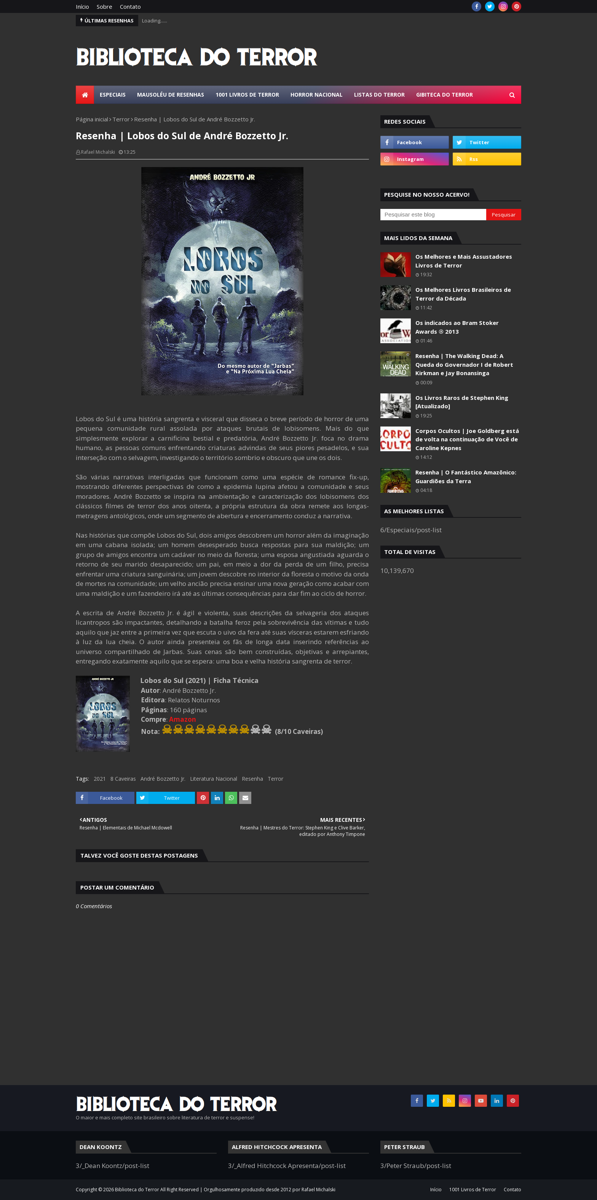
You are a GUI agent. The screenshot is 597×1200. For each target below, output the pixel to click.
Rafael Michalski (98, 152)
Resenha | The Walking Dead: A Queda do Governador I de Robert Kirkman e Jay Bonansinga (464, 364)
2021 (100, 778)
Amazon (182, 719)
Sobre (104, 6)
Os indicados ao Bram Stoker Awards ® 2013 (457, 327)
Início (82, 6)
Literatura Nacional (213, 778)
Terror (121, 119)
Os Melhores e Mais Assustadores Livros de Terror (463, 261)
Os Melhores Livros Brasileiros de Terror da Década (463, 294)
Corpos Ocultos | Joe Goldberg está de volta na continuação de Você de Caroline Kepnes (467, 439)
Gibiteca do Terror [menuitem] (444, 94)
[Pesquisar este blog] (433, 214)
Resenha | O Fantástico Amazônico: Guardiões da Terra (465, 476)
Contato (130, 6)
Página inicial (92, 119)
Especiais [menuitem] (113, 94)
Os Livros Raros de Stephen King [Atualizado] (461, 402)
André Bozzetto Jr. (162, 778)
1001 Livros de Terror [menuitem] (247, 94)
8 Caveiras (123, 778)
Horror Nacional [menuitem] (317, 94)
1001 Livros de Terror (472, 1189)
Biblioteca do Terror (137, 1189)
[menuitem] (85, 95)
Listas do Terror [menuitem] (379, 94)
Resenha (252, 778)
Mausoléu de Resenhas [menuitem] (170, 94)
